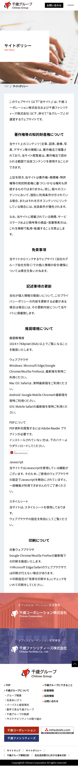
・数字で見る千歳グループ (19, 709)
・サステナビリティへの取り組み (22, 718)
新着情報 (49, 690)
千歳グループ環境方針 (18, 755)
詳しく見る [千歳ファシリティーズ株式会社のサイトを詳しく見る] (39, 646)
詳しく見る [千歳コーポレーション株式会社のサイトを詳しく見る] (39, 610)
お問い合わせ (54, 5)
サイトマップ (13, 750)
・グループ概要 (12, 695)
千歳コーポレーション (21, 730)
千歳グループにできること (58, 685)
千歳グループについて (17, 690)
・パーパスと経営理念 (16, 704)
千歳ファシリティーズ (21, 738)
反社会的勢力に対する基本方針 (50, 755)
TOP (6, 86)
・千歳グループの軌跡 (16, 714)
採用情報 (49, 696)
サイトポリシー (34, 750)
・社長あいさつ (13, 700)
